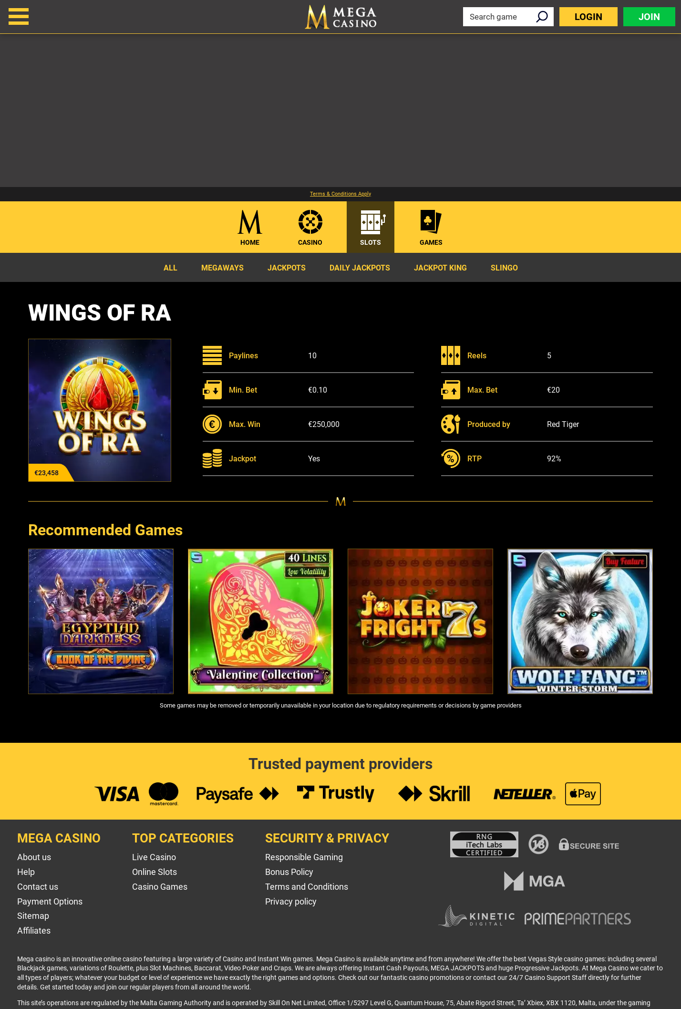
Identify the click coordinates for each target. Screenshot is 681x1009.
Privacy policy (291, 901)
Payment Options (50, 901)
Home (249, 242)
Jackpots (287, 267)
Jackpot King (440, 267)
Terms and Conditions (306, 887)
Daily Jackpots (360, 267)
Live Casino (154, 857)
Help (26, 872)
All (170, 267)
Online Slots (154, 872)
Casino (310, 242)
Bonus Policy (289, 872)
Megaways (222, 267)
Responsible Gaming (304, 857)
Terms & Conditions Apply (340, 194)
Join (649, 16)
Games (431, 242)
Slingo (504, 267)
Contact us (37, 887)
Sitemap (33, 916)
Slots (370, 242)
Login (588, 16)
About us (34, 857)
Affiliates (34, 931)
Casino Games (159, 887)
